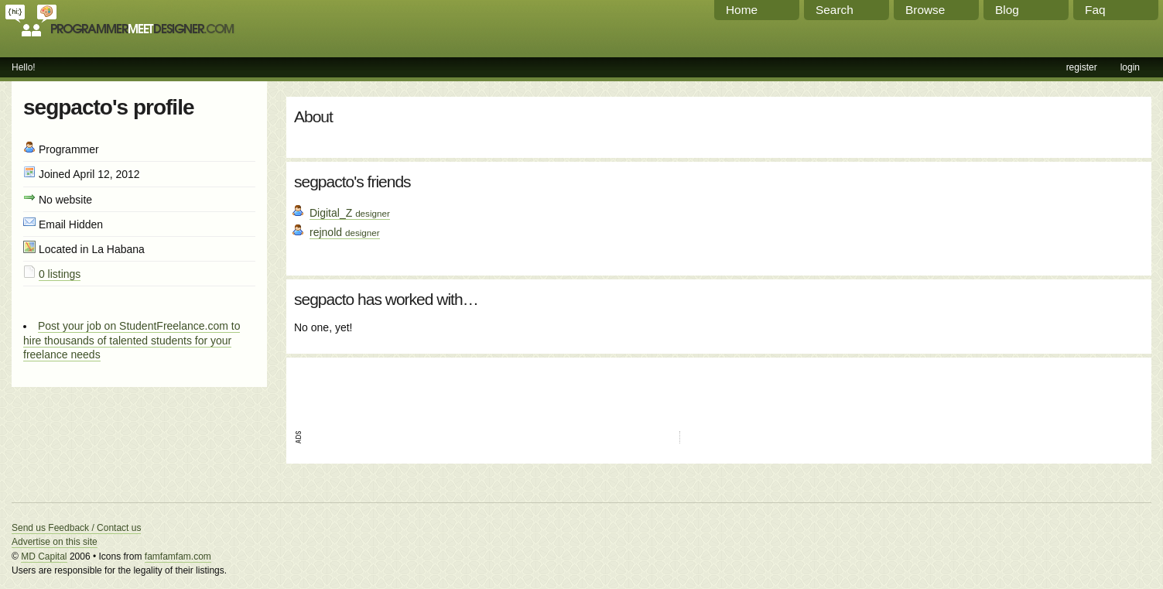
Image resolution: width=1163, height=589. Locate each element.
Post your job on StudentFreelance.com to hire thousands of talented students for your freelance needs (131, 340)
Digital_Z (350, 213)
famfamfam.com (178, 556)
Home (742, 9)
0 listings (59, 274)
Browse (925, 9)
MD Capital (44, 556)
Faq (1095, 9)
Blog (1007, 9)
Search (834, 9)
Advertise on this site (54, 541)
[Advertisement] (475, 388)
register (1081, 67)
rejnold (345, 232)
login (1130, 67)
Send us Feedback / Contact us (76, 527)
